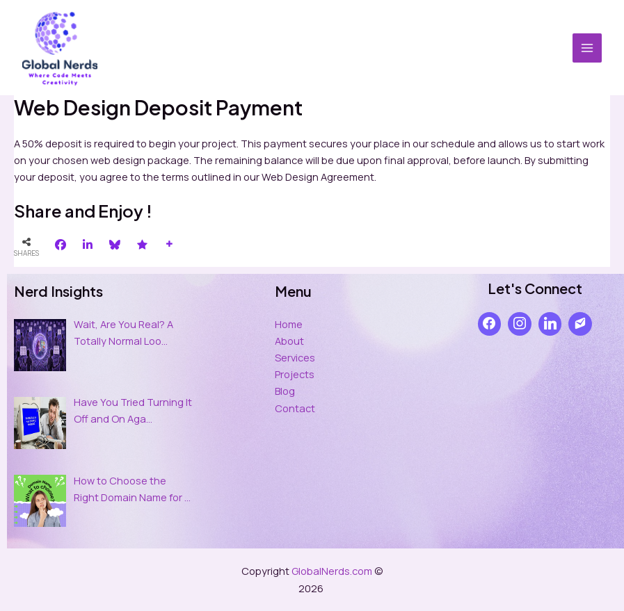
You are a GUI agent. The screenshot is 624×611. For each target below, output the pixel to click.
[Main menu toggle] (587, 48)
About (289, 341)
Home (289, 324)
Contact (295, 408)
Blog (285, 391)
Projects (294, 374)
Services (295, 357)
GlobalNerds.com (331, 571)
